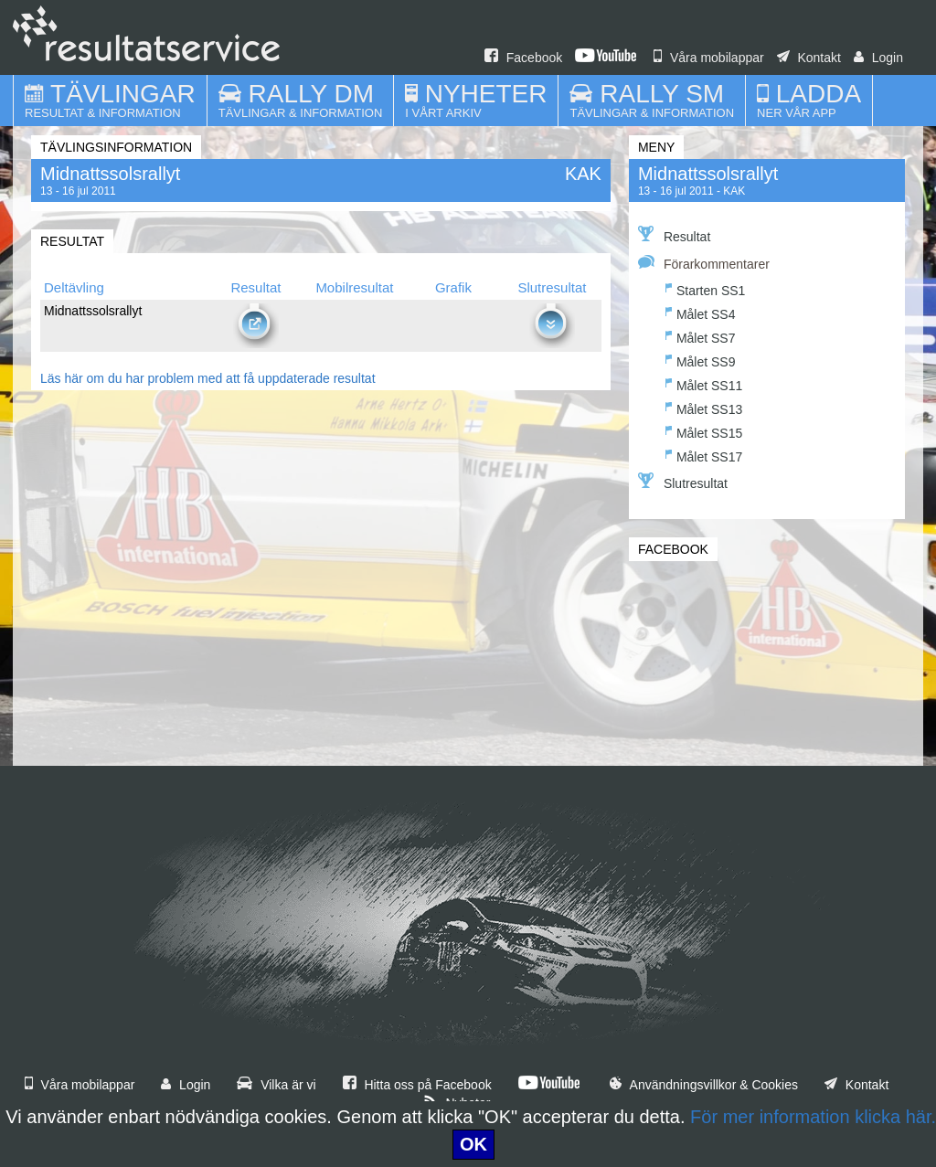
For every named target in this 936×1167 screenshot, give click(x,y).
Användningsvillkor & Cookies (704, 1084)
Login (878, 57)
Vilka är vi (276, 1084)
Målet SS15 (703, 430)
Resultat (674, 235)
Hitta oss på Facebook (417, 1084)
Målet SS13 (703, 407)
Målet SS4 (700, 312)
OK (473, 1144)
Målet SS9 (700, 359)
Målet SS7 (700, 335)
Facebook (523, 57)
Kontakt (809, 57)
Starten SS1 (705, 288)
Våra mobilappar (709, 57)
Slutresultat (683, 481)
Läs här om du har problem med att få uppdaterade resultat (208, 378)
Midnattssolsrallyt (708, 174)
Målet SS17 (703, 454)
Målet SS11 (703, 383)
